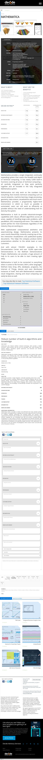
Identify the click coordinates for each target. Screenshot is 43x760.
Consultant (31, 309)
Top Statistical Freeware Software (16, 283)
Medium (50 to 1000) (31, 296)
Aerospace (11, 318)
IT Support (31, 307)
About (4, 748)
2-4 (11, 300)
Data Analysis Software (13, 590)
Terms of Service (6, 750)
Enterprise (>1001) (31, 298)
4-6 (11, 298)
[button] (3, 434)
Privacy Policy (18, 748)
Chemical (11, 322)
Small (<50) (31, 294)
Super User (31, 305)
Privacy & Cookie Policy (27, 693)
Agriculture (11, 320)
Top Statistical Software (31, 281)
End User (31, 304)
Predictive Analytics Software (23, 590)
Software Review (32, 590)
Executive (31, 311)
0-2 (11, 302)
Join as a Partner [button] (9, 738)
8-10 (11, 294)
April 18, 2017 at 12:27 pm (12, 334)
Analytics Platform (4, 590)
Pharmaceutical (11, 324)
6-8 (11, 296)
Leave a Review (10, 331)
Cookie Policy (18, 750)
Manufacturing (11, 317)
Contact (29, 748)
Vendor (29, 750)
